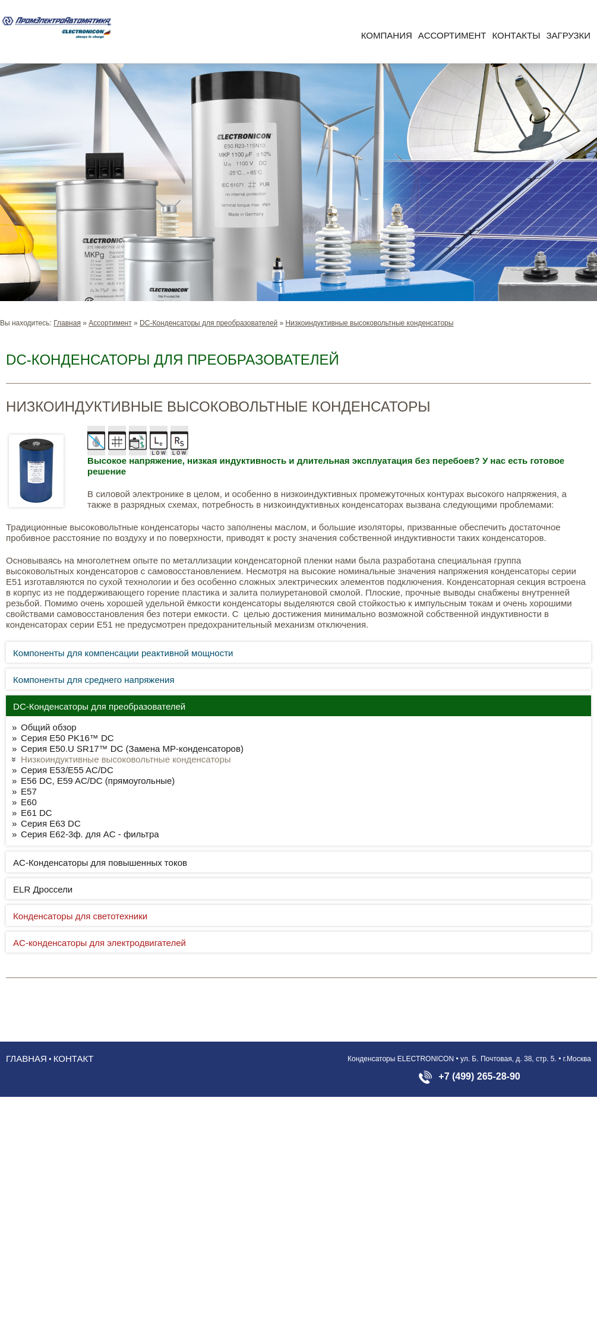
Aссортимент (452, 35)
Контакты (516, 35)
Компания (386, 35)
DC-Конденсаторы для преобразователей (208, 323)
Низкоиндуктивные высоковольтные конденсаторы (370, 323)
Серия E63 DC (51, 823)
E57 (29, 791)
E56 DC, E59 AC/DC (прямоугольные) (98, 781)
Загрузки (568, 35)
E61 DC (36, 813)
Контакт (73, 1058)
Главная (67, 323)
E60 (29, 802)
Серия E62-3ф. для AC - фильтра (90, 834)
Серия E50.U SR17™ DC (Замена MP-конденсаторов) (132, 748)
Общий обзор (49, 727)
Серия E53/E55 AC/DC (67, 770)
